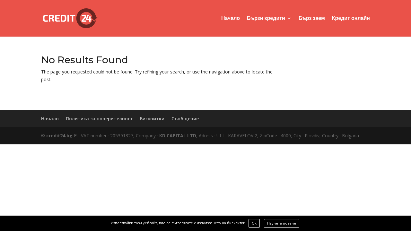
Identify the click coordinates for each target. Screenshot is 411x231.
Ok (254, 223)
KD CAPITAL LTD (177, 136)
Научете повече (281, 223)
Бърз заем (312, 18)
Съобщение (185, 119)
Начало (230, 18)
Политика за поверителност (99, 119)
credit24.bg (59, 136)
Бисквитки (152, 119)
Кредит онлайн (351, 18)
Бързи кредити (266, 18)
